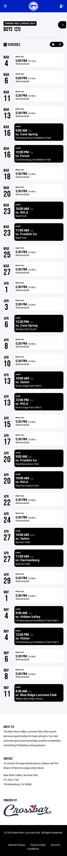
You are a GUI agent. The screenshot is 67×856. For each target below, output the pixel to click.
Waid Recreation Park (27, 464)
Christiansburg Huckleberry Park (33, 137)
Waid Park (21, 216)
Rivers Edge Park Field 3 (28, 385)
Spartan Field (22, 542)
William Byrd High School (29, 698)
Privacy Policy (38, 845)
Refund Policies (16, 845)
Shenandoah (22, 63)
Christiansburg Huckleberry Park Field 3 (37, 620)
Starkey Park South (26, 329)
